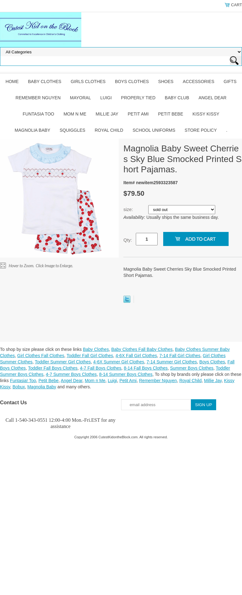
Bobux (18, 386)
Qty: (127, 240)
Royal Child (109, 130)
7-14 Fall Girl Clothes (180, 355)
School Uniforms (154, 130)
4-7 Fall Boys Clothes (100, 368)
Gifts (230, 81)
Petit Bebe (170, 113)
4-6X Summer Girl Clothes (118, 361)
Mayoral (80, 97)
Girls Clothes (88, 81)
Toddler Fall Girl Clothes (90, 355)
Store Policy (201, 130)
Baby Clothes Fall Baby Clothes (142, 349)
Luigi (106, 97)
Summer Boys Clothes (191, 368)
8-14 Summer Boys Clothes (125, 374)
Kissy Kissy (205, 113)
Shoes (165, 81)
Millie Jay (107, 113)
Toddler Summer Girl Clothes (63, 361)
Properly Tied (138, 97)
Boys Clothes (132, 81)
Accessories (198, 81)
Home (12, 81)
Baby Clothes (44, 81)
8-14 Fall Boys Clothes (146, 368)
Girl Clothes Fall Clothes (40, 355)
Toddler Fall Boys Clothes (53, 368)
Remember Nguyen (38, 97)
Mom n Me (75, 113)
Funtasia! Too (23, 380)
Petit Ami (138, 113)
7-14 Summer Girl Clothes (171, 361)
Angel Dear (212, 97)
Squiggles (72, 130)
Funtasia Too (38, 113)
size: (128, 209)
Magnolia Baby (32, 130)
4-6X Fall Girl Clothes (136, 355)
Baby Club (177, 97)
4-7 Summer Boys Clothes (71, 374)
